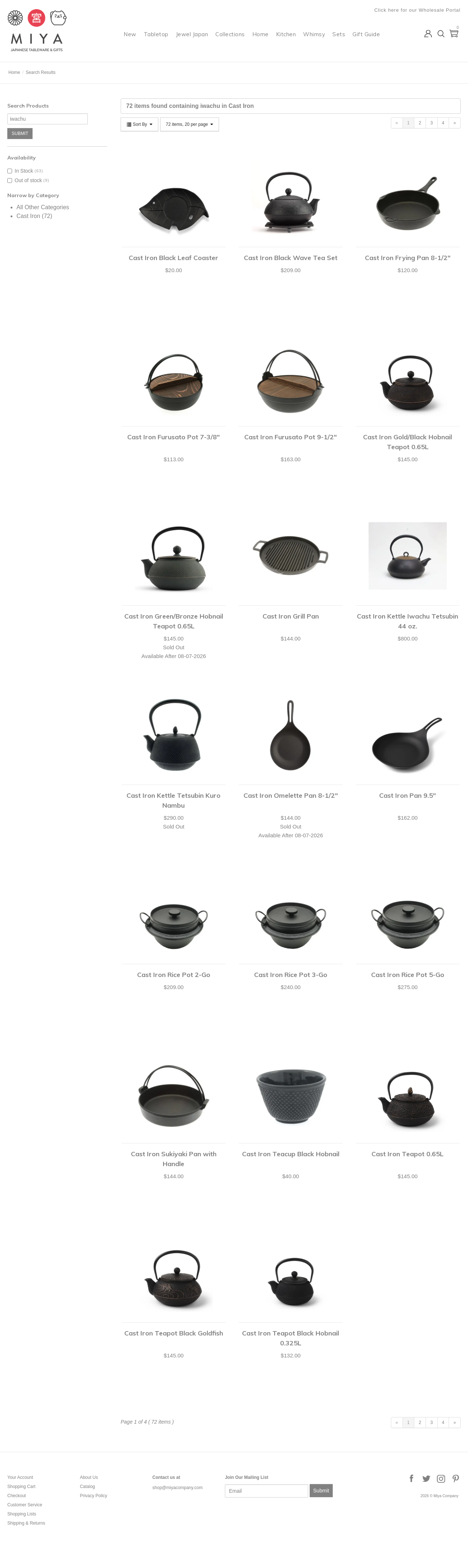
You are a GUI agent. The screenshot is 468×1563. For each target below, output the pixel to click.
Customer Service (24, 1504)
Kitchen (286, 34)
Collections (230, 34)
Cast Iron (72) (34, 216)
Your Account (20, 1477)
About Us (89, 1477)
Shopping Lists (21, 1514)
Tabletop (156, 34)
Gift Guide (366, 34)
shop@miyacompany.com (177, 1487)
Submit (321, 1491)
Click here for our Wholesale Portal (417, 10)
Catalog (87, 1486)
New (130, 34)
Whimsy (314, 34)
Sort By (139, 124)
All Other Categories (42, 207)
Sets (339, 34)
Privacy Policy (93, 1495)
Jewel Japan (192, 34)
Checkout (16, 1495)
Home (261, 34)
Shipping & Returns (26, 1523)
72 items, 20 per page (189, 124)
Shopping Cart (21, 1486)
